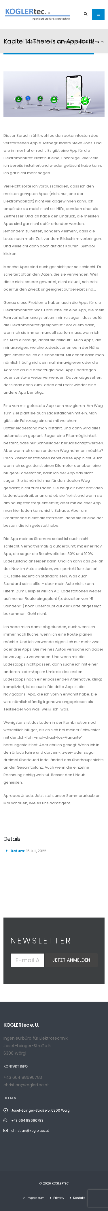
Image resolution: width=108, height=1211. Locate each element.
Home (35, 42)
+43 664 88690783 (22, 1077)
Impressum (35, 1198)
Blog (48, 42)
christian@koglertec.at (26, 1085)
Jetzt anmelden (71, 960)
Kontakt (78, 1198)
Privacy (58, 1198)
